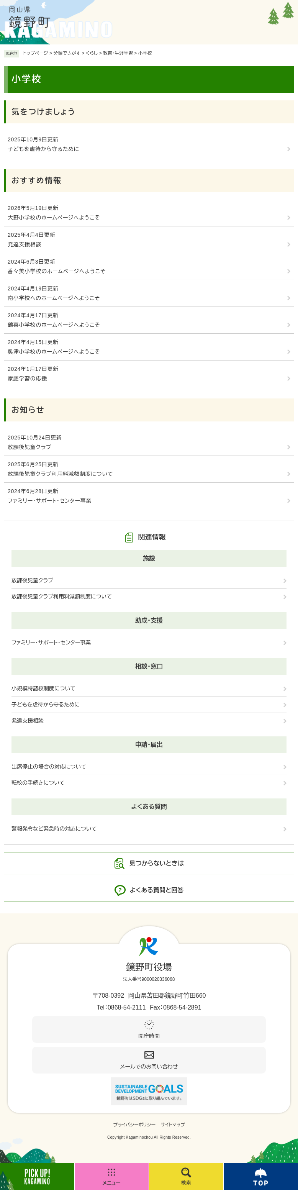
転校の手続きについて (38, 783)
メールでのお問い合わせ (149, 1067)
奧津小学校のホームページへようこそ (54, 352)
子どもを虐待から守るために (43, 149)
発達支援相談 (24, 244)
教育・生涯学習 (118, 53)
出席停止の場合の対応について (48, 767)
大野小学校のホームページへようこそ (54, 218)
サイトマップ (173, 1125)
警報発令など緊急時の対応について (54, 829)
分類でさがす (66, 53)
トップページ (35, 53)
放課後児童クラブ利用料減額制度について (60, 474)
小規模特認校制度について (43, 688)
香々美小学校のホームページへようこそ (57, 271)
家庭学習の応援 (27, 378)
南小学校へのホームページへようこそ (54, 298)
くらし (92, 53)
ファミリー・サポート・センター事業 (50, 501)
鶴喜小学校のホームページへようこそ (54, 325)
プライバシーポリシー (134, 1125)
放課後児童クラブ (30, 447)
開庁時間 (149, 1036)
